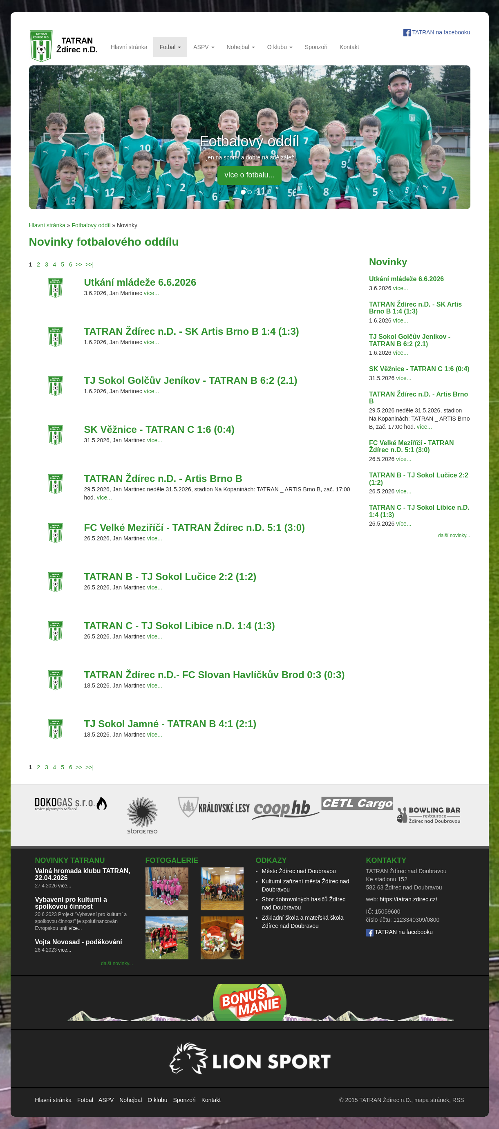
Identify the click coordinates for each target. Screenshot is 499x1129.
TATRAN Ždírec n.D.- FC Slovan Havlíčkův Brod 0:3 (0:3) (214, 674)
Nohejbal (241, 47)
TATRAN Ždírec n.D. (385, 1100)
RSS (458, 1100)
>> (79, 264)
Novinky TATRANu (70, 860)
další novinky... (454, 535)
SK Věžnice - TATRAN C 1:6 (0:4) (159, 429)
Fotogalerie (172, 860)
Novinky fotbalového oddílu (104, 241)
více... (151, 293)
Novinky (388, 261)
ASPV (203, 47)
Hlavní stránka (129, 47)
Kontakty (386, 860)
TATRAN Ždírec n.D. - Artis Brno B (163, 478)
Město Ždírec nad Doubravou (299, 871)
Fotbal (170, 47)
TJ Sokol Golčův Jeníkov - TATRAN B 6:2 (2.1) (191, 380)
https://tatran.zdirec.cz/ (408, 899)
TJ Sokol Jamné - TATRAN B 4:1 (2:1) (170, 723)
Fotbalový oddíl (91, 225)
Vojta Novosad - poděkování (78, 942)
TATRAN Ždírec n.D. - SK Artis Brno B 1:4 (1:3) (191, 331)
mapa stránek (431, 1100)
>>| (89, 264)
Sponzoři (316, 47)
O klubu (280, 47)
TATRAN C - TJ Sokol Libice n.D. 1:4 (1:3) (179, 625)
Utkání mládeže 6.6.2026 (140, 282)
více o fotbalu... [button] (249, 175)
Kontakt (349, 47)
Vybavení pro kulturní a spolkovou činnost (71, 903)
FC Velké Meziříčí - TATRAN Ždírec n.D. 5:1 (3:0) (194, 527)
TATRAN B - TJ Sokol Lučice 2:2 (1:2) (170, 576)
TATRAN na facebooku (441, 32)
